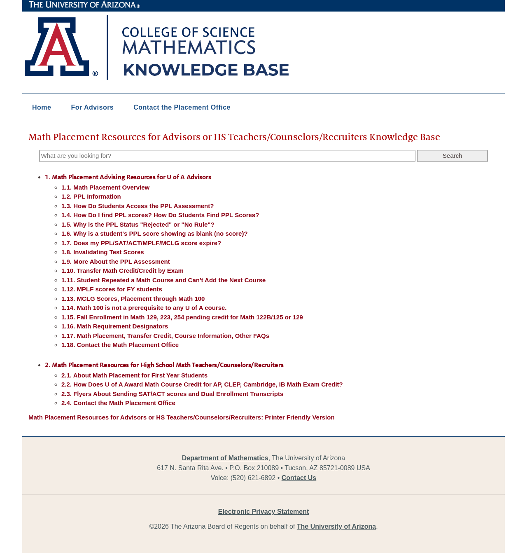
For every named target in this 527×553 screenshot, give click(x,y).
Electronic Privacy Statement (263, 511)
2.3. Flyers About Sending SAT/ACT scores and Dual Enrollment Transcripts (172, 393)
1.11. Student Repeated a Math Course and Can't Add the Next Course (163, 280)
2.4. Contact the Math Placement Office (118, 402)
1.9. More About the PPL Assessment (115, 261)
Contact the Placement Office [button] (182, 107)
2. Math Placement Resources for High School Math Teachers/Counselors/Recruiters (164, 365)
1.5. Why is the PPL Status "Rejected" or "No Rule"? (138, 224)
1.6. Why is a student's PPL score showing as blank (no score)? (154, 233)
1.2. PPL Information (91, 196)
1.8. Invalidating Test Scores (102, 251)
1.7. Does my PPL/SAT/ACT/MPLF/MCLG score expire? (141, 242)
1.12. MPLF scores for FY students (111, 289)
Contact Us (299, 477)
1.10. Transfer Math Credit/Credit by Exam (122, 270)
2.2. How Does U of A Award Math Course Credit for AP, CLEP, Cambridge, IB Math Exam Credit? (202, 384)
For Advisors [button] (92, 107)
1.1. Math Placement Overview (105, 187)
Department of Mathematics (225, 458)
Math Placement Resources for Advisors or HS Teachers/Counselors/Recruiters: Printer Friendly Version (181, 417)
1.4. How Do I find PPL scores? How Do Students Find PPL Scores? (160, 214)
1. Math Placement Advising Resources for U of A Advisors (128, 177)
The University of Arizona (84, 4)
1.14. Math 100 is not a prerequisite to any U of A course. (144, 307)
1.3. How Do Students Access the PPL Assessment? (137, 205)
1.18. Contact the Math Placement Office (120, 344)
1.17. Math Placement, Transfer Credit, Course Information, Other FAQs (165, 335)
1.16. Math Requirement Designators (114, 326)
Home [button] (41, 107)
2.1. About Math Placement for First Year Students (134, 375)
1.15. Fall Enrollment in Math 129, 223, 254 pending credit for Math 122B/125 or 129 (182, 317)
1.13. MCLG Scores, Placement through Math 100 (133, 298)
